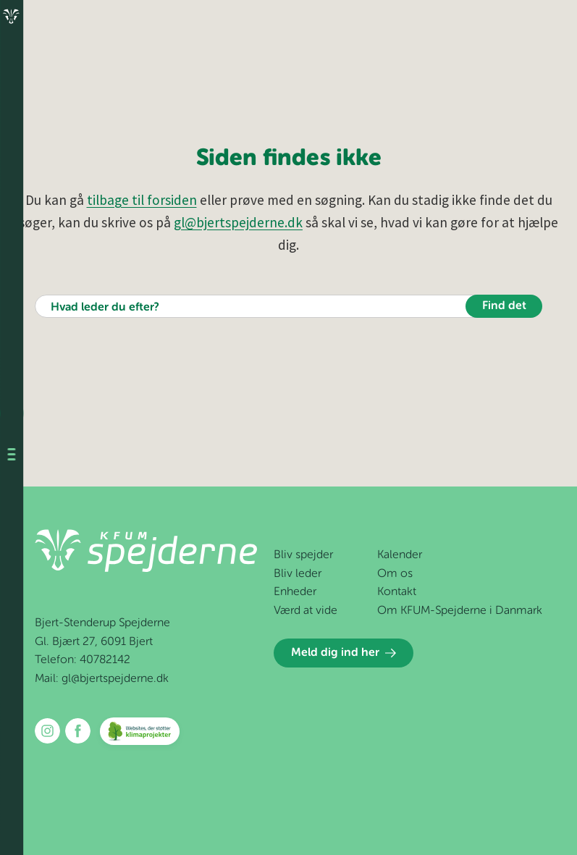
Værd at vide (305, 611)
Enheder (295, 592)
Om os (395, 574)
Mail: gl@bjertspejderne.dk (102, 679)
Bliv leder (297, 574)
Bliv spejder (303, 555)
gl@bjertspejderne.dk (238, 222)
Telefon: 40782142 (82, 660)
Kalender (399, 555)
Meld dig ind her (343, 653)
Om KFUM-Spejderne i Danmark (459, 611)
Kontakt (396, 592)
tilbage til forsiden (142, 200)
